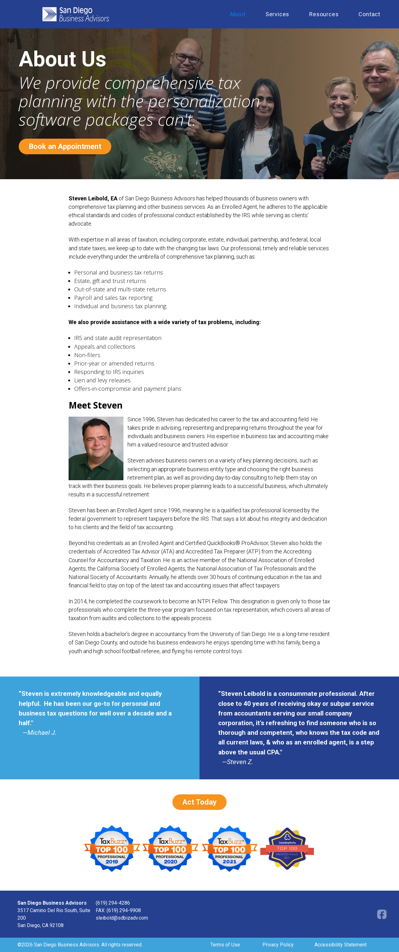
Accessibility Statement (341, 945)
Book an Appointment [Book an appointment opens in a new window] (65, 146)
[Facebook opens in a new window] (382, 914)
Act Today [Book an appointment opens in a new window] (199, 802)
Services (277, 14)
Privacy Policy (278, 945)
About (238, 14)
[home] (125, 14)
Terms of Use (225, 945)
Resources (324, 14)
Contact (369, 14)
